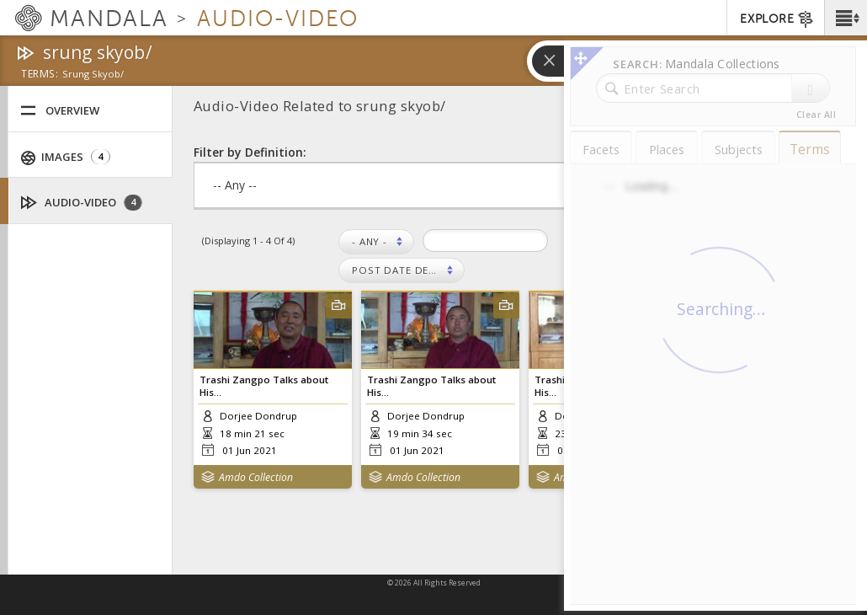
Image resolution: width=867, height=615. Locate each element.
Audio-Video (81, 203)
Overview (59, 111)
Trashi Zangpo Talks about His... (263, 385)
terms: (39, 75)
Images (65, 157)
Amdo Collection (256, 477)
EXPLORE (777, 19)
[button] (845, 17)
